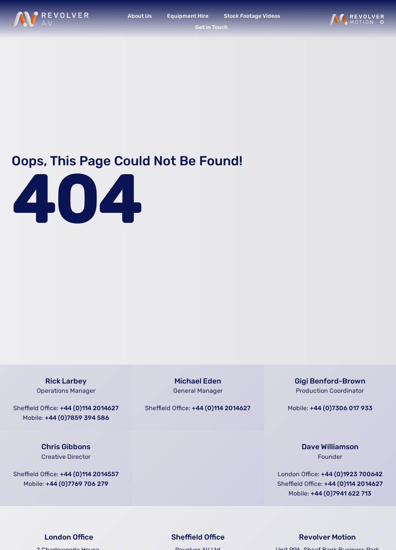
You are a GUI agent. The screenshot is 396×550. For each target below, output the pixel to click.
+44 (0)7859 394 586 (77, 417)
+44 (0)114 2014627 (89, 408)
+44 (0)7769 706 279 (77, 483)
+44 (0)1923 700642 (351, 474)
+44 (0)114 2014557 (89, 474)
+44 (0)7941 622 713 (341, 493)
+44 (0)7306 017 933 (341, 408)
